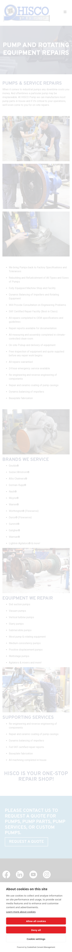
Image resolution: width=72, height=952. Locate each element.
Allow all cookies (36, 921)
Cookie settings (36, 939)
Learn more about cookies (21, 911)
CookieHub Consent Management (41, 947)
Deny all (36, 930)
